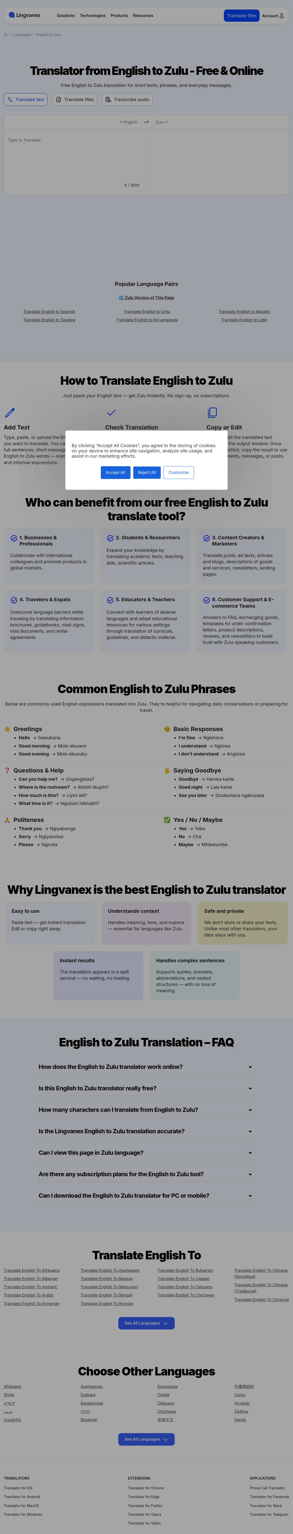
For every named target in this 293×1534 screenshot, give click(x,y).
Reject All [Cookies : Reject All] (147, 472)
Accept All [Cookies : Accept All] (115, 472)
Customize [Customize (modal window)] (179, 472)
